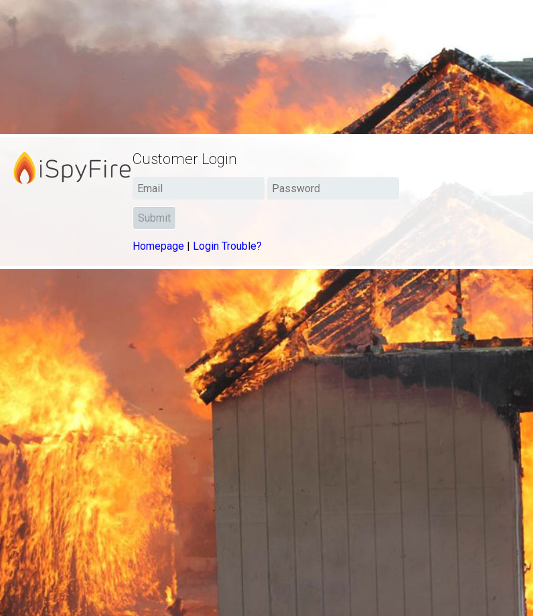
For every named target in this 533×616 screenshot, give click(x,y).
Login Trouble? (227, 246)
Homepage (158, 246)
